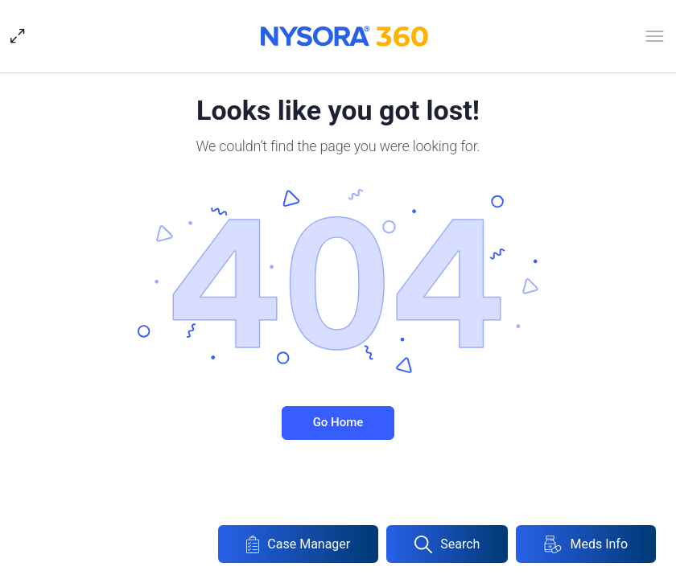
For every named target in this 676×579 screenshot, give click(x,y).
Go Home (338, 422)
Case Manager (298, 544)
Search (447, 544)
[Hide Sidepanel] (21, 36)
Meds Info (586, 544)
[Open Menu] (654, 40)
